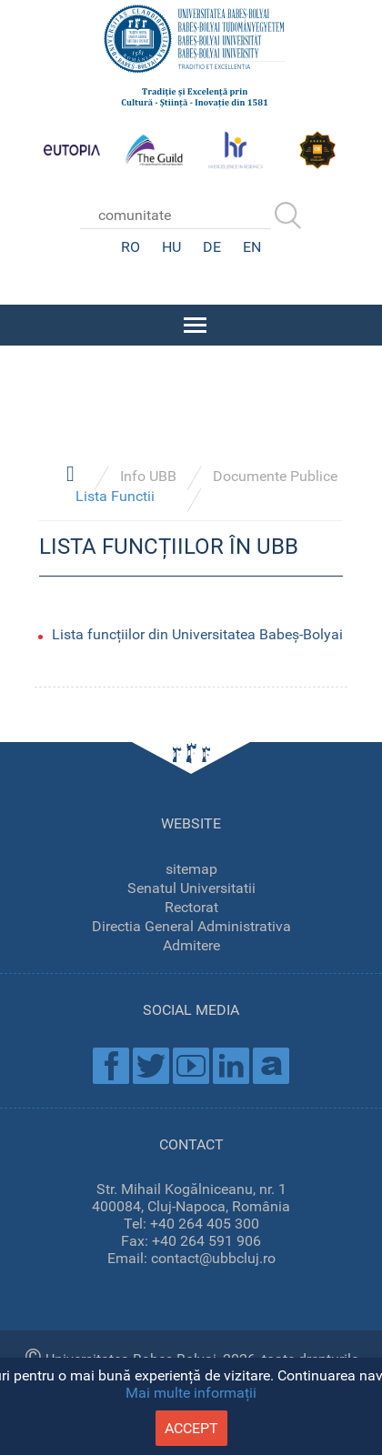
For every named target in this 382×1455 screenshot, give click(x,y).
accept (191, 1428)
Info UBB (148, 476)
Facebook (111, 1066)
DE (212, 247)
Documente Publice (275, 476)
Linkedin (231, 1066)
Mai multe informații (191, 1392)
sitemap (191, 869)
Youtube (191, 1066)
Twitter (151, 1066)
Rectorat (191, 907)
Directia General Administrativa (191, 926)
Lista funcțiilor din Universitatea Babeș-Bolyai (197, 634)
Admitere (191, 945)
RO (130, 247)
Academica (271, 1066)
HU (171, 247)
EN (252, 247)
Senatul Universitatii (191, 888)
